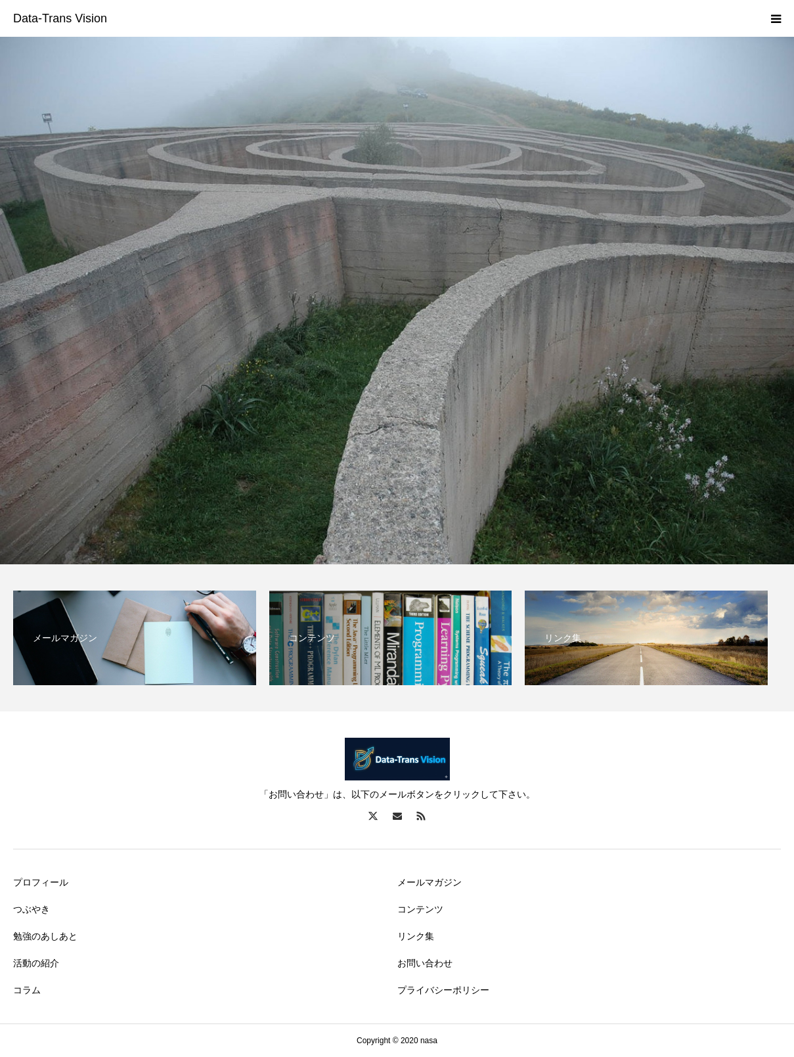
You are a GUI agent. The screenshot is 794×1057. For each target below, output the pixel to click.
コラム (27, 990)
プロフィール (40, 882)
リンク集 (415, 936)
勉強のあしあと (45, 936)
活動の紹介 (36, 963)
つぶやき (31, 909)
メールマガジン (429, 882)
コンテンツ (420, 909)
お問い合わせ (424, 963)
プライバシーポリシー (443, 990)
